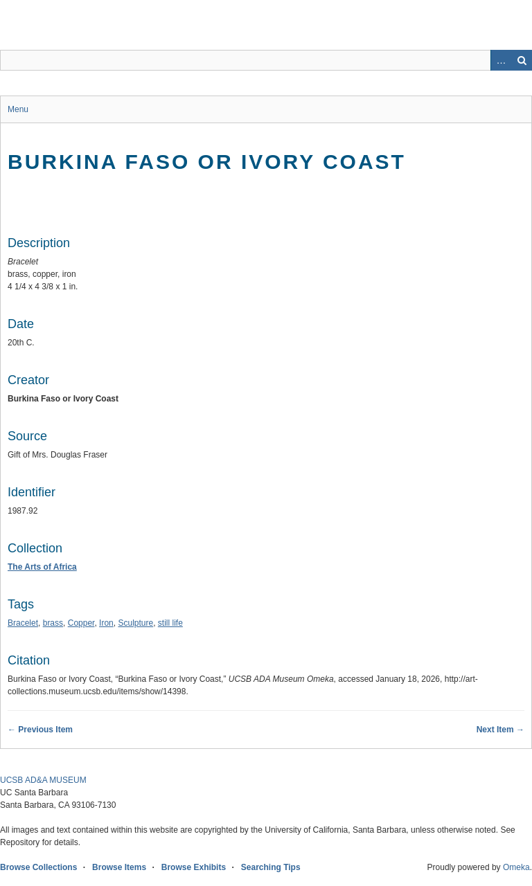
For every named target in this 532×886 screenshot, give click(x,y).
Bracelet (23, 623)
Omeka (516, 867)
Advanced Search (500, 60)
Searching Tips (271, 867)
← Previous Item (40, 729)
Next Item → (500, 729)
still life (170, 623)
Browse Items (119, 867)
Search (521, 60)
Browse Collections (38, 867)
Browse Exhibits (193, 867)
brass (53, 623)
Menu (18, 109)
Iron (106, 623)
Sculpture (135, 623)
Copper (81, 623)
